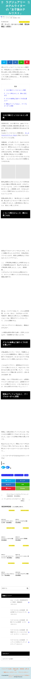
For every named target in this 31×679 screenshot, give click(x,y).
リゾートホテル (19, 475)
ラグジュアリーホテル (8, 475)
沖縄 (27, 475)
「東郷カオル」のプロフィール (10, 672)
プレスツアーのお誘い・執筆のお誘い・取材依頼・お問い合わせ (15, 669)
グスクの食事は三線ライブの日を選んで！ (15, 99)
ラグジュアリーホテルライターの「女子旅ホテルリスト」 (15, 7)
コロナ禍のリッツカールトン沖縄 (15, 90)
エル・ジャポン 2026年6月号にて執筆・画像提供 (15, 603)
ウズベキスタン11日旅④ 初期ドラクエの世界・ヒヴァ (15, 623)
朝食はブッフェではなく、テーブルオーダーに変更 (15, 105)
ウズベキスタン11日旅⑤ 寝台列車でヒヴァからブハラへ (15, 613)
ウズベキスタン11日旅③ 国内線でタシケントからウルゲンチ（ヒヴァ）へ (15, 632)
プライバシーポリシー (23, 672)
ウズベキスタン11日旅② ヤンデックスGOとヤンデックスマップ (15, 642)
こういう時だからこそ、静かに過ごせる (15, 94)
